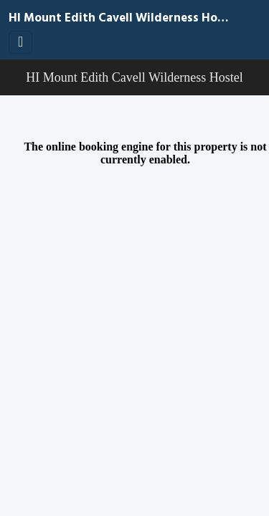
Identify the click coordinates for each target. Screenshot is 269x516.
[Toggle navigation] (20, 42)
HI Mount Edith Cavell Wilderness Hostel (120, 18)
